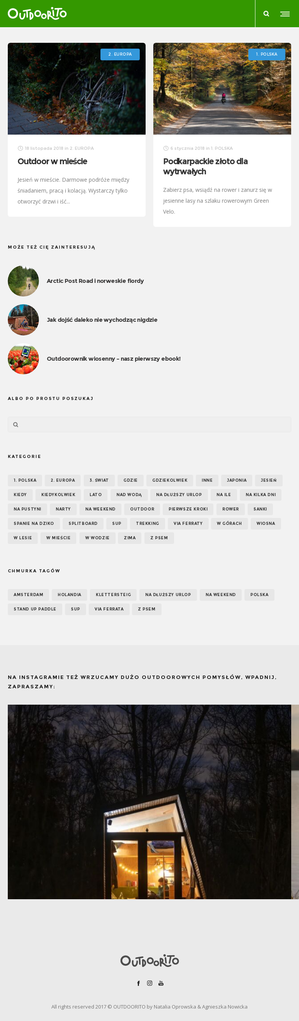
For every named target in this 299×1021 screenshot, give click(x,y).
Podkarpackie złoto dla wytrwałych (205, 166)
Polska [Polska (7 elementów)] (259, 594)
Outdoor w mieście (52, 161)
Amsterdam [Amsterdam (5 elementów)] (28, 594)
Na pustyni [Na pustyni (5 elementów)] (27, 509)
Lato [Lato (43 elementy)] (96, 494)
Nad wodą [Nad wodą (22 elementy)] (129, 494)
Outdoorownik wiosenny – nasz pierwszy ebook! (114, 358)
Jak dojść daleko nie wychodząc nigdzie (102, 319)
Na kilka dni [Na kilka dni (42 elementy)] (261, 494)
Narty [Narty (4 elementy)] (63, 509)
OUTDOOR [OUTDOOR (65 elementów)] (142, 509)
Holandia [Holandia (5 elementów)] (69, 594)
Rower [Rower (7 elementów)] (230, 509)
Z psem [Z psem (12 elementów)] (159, 537)
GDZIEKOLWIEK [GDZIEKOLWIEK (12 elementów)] (169, 480)
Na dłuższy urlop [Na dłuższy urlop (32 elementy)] (179, 494)
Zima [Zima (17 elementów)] (129, 537)
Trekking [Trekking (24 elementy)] (147, 523)
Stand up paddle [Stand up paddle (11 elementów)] (35, 609)
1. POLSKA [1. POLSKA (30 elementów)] (25, 480)
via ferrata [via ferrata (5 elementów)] (109, 609)
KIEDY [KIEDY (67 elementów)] (20, 494)
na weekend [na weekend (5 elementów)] (221, 594)
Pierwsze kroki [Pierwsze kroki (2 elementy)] (188, 509)
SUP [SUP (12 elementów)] (75, 609)
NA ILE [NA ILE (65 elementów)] (223, 494)
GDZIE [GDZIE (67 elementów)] (130, 480)
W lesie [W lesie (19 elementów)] (23, 537)
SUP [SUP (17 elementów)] (116, 523)
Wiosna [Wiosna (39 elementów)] (266, 523)
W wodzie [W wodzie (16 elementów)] (97, 537)
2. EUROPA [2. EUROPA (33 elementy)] (63, 480)
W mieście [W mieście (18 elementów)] (58, 537)
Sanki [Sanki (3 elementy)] (260, 509)
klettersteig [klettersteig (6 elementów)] (113, 594)
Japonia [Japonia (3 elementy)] (236, 480)
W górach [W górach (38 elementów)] (229, 523)
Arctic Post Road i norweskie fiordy (95, 280)
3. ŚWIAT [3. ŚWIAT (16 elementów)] (99, 480)
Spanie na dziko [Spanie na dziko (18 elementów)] (34, 523)
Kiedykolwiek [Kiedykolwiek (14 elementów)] (58, 494)
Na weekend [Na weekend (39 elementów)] (100, 509)
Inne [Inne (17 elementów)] (207, 480)
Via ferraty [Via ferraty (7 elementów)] (188, 523)
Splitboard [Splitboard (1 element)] (83, 523)
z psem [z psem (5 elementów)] (147, 609)
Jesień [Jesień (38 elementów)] (269, 480)
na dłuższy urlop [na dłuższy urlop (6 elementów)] (168, 594)
